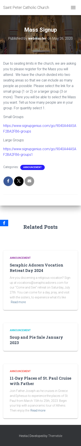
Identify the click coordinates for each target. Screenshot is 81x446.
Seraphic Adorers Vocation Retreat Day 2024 (36, 267)
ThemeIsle (55, 436)
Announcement (32, 167)
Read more (18, 302)
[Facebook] (4, 223)
